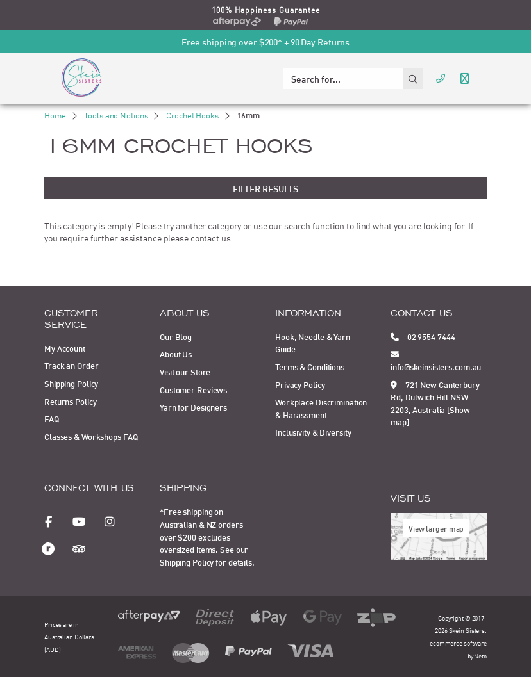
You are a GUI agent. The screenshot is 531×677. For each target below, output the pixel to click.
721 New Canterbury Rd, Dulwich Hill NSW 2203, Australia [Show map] (435, 403)
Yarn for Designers (193, 406)
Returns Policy (70, 401)
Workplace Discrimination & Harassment (321, 408)
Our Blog (176, 336)
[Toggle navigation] (464, 77)
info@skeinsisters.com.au (436, 360)
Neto (480, 655)
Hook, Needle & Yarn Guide (312, 342)
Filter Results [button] (265, 188)
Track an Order (71, 365)
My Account (64, 348)
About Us (176, 353)
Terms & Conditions (309, 366)
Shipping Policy (71, 383)
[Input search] (343, 78)
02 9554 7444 (423, 336)
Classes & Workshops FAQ (90, 436)
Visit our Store (185, 371)
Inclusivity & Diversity (313, 431)
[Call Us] (440, 77)
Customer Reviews (193, 389)
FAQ (51, 418)
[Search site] (413, 78)
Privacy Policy (299, 384)
